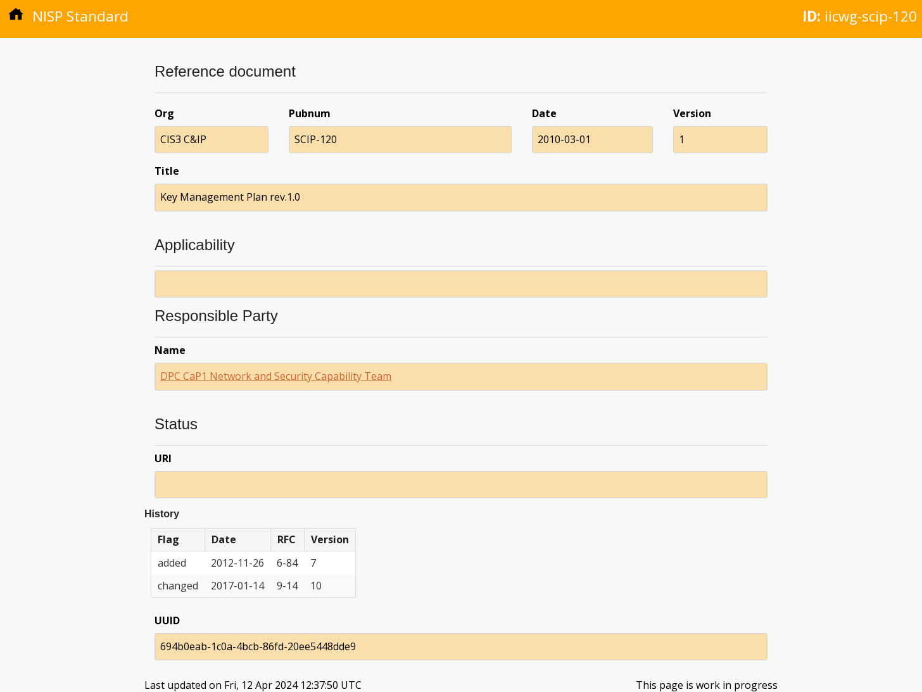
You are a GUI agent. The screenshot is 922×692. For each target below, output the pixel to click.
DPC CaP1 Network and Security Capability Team (275, 376)
